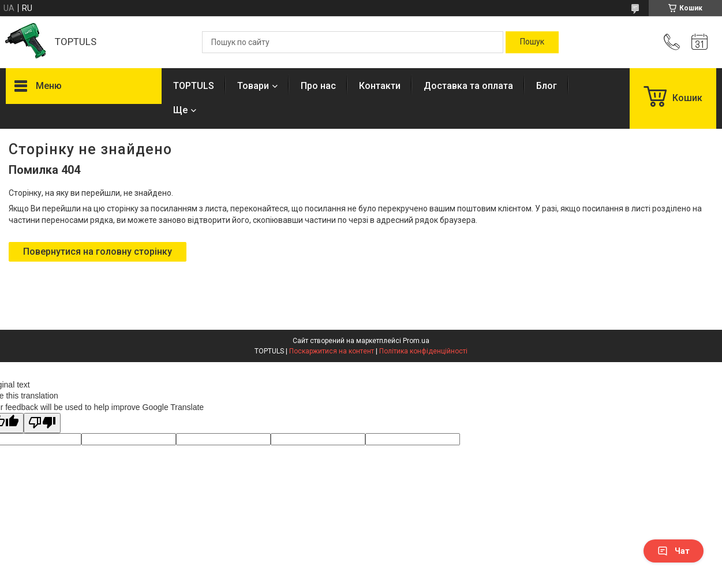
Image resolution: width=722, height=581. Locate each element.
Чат (673, 551)
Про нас (318, 85)
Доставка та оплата (468, 85)
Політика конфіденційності (423, 351)
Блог (546, 85)
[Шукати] (532, 42)
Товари (253, 85)
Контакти (380, 85)
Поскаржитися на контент (331, 351)
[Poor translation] (42, 423)
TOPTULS (193, 85)
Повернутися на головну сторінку (97, 251)
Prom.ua (416, 341)
